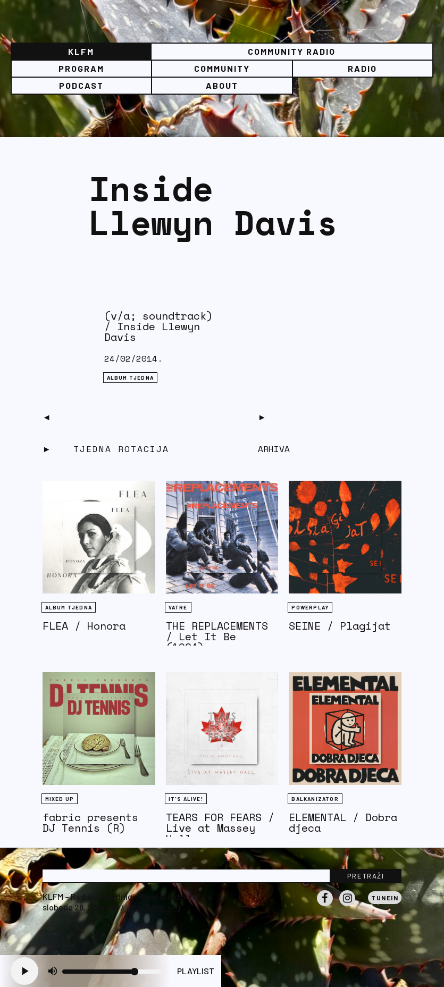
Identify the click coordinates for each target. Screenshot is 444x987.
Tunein (384, 897)
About (222, 85)
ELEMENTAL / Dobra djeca (343, 822)
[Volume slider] (111, 971)
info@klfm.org (153, 907)
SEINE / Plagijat (340, 625)
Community (222, 68)
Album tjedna (130, 377)
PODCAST (81, 85)
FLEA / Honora (84, 625)
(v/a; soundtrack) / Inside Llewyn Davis (158, 326)
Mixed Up (59, 799)
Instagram (347, 905)
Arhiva (274, 448)
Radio (362, 68)
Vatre (178, 607)
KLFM (81, 51)
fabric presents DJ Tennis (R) (90, 822)
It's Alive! (186, 799)
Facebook (325, 905)
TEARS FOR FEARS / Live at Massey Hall (220, 827)
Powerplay (310, 607)
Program (81, 68)
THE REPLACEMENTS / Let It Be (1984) (217, 636)
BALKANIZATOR (314, 799)
